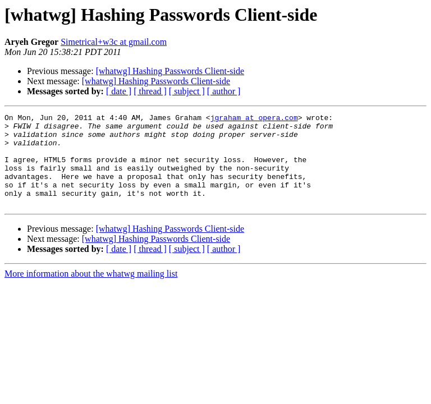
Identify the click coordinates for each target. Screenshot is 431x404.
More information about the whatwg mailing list (90, 292)
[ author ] (224, 91)
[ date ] (118, 91)
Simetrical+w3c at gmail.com (114, 42)
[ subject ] (187, 91)
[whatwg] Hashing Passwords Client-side (170, 71)
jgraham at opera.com (254, 119)
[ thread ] (150, 91)
